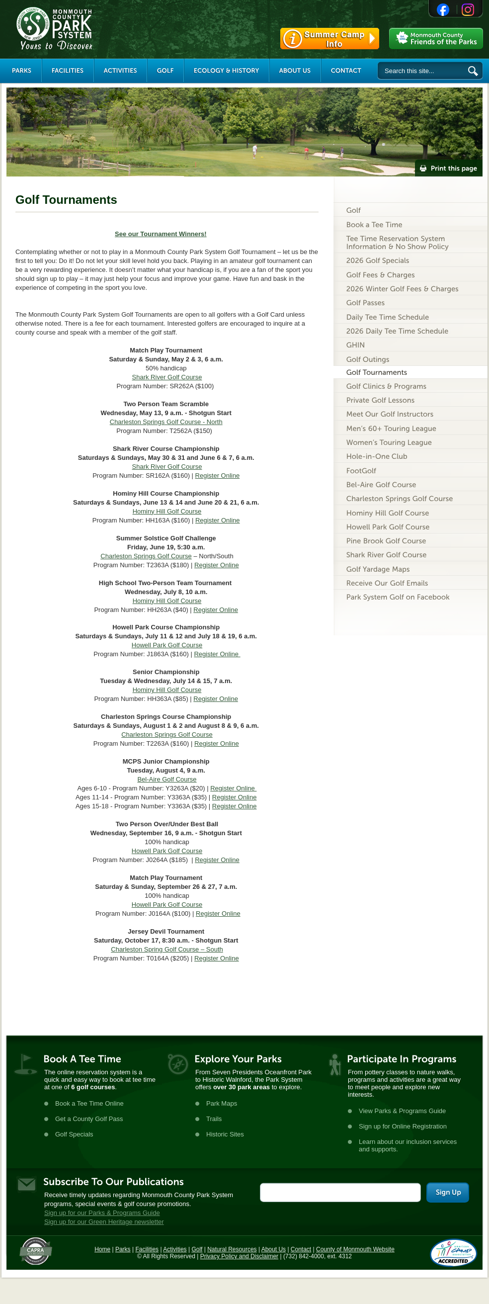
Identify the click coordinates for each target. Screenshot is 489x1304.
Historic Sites (225, 1134)
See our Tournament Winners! (161, 234)
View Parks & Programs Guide (402, 1111)
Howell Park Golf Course (167, 645)
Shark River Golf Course (167, 377)
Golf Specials (74, 1134)
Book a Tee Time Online (89, 1103)
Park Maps (221, 1103)
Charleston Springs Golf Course (146, 556)
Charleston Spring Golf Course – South (167, 949)
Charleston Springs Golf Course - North (166, 422)
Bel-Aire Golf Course (166, 779)
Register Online (217, 475)
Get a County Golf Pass (89, 1119)
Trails (214, 1119)
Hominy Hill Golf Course (167, 511)
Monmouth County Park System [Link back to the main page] (84, 28)
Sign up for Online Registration (403, 1126)
